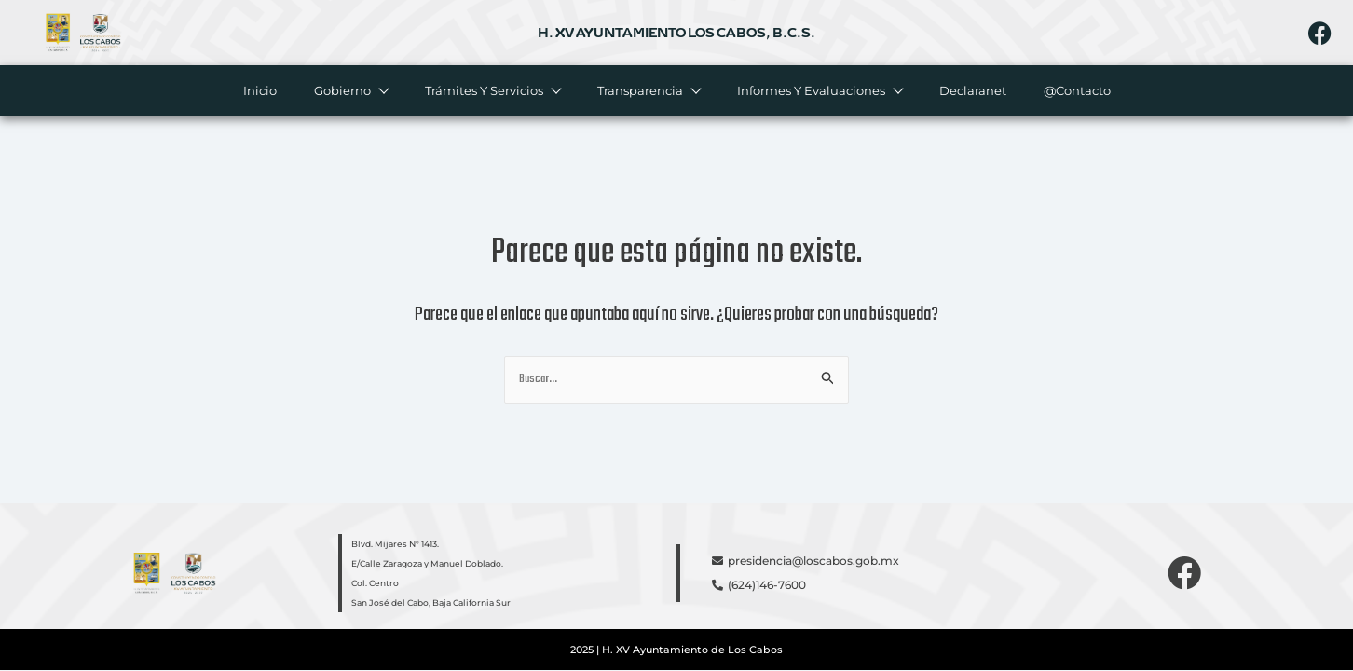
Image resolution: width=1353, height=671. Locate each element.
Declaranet (971, 90)
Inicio (259, 90)
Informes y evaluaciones (818, 90)
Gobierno (350, 90)
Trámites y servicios (491, 90)
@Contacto (1076, 90)
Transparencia (647, 90)
